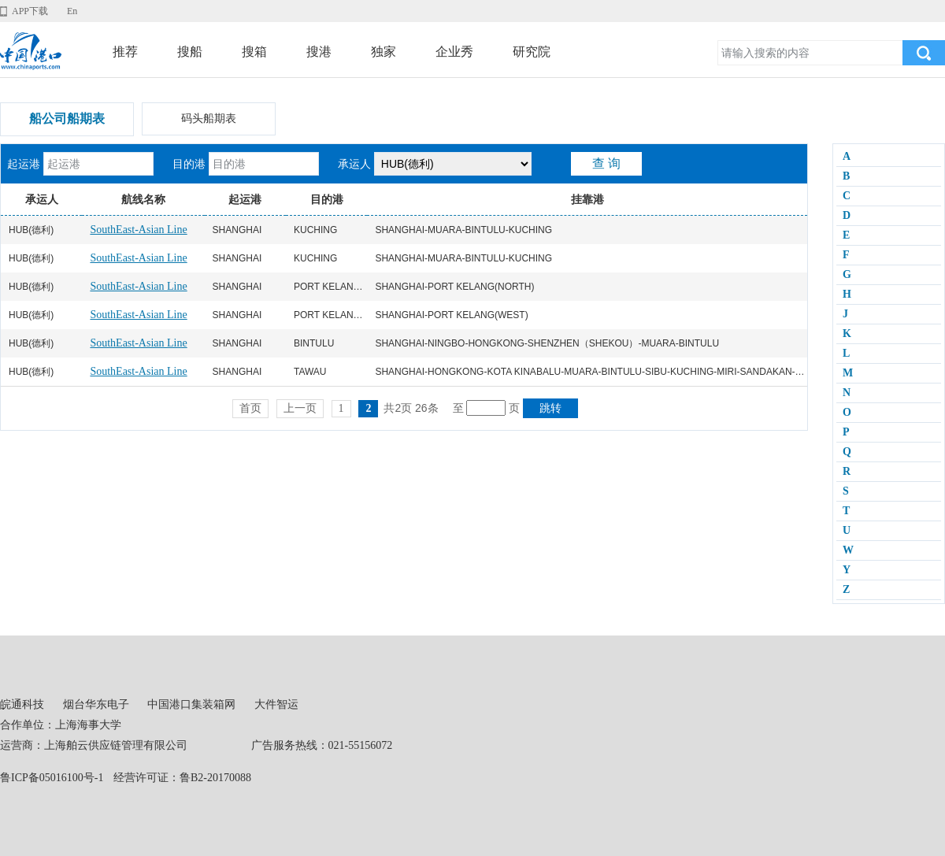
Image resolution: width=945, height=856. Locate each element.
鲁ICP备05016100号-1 (51, 778)
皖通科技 (22, 704)
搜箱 (254, 51)
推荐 (125, 51)
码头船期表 (208, 118)
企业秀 (454, 51)
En (72, 11)
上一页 (300, 408)
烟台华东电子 (96, 704)
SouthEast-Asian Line (138, 229)
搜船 (189, 51)
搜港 (319, 51)
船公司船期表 (67, 118)
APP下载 (30, 11)
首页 (250, 408)
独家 (383, 51)
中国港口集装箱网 (191, 704)
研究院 (531, 51)
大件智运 (276, 704)
